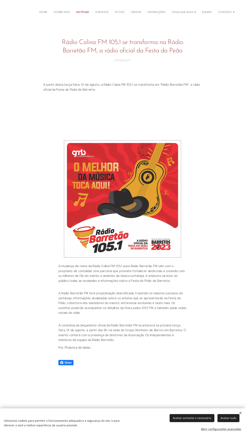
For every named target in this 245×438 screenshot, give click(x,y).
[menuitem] (170, 12)
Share (66, 362)
